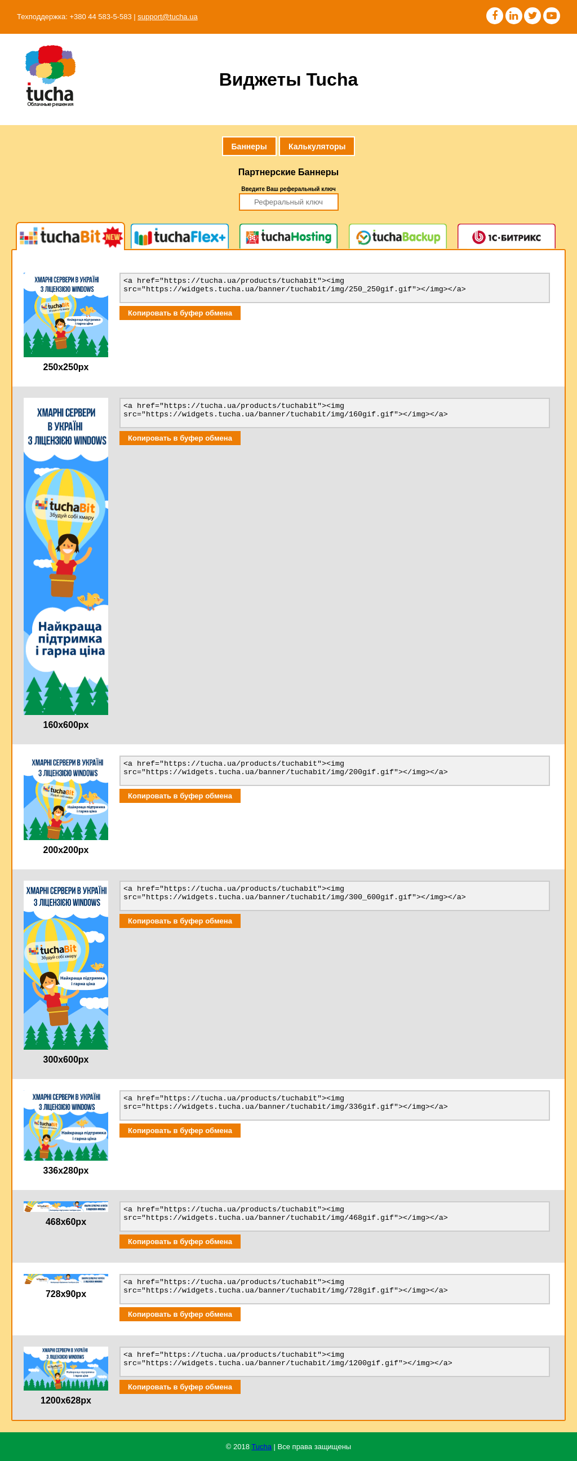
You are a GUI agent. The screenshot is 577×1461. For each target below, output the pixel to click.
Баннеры (249, 146)
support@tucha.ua (167, 16)
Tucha (261, 1446)
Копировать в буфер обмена (180, 313)
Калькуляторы (316, 146)
